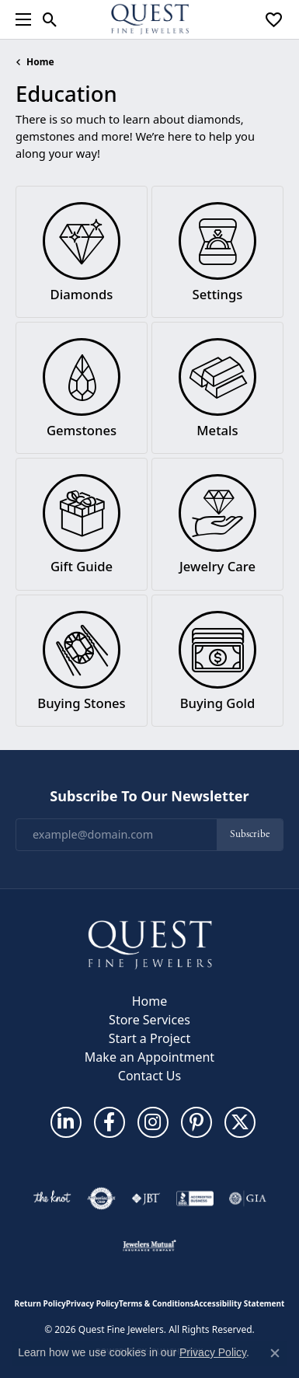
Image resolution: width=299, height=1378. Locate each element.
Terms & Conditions (156, 1303)
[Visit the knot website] (52, 1198)
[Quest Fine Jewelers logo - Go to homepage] (150, 19)
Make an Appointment (149, 1057)
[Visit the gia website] (247, 1198)
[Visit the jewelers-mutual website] (149, 1245)
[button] (50, 19)
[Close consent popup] (275, 1353)
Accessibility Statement (239, 1303)
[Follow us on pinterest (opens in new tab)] (196, 1122)
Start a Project (149, 1038)
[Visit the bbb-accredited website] (195, 1198)
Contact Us (149, 1075)
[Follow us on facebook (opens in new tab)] (109, 1122)
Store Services (149, 1019)
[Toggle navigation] (19, 19)
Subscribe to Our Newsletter (149, 796)
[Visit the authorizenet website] (101, 1198)
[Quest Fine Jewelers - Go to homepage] (150, 943)
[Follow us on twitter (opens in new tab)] (240, 1122)
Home (40, 61)
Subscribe (249, 834)
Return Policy (40, 1303)
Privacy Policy (92, 1303)
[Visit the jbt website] (146, 1198)
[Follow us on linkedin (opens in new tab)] (66, 1122)
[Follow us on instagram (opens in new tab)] (153, 1122)
